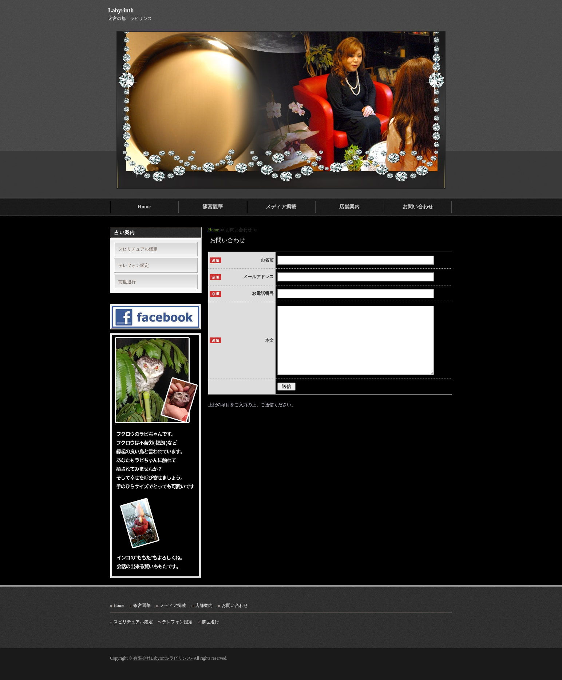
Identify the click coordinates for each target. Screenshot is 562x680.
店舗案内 (349, 206)
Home (144, 206)
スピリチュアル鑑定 (138, 249)
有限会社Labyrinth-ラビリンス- (163, 658)
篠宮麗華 (212, 206)
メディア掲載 (281, 206)
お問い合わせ (418, 206)
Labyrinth (121, 10)
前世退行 (127, 281)
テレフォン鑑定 (133, 265)
